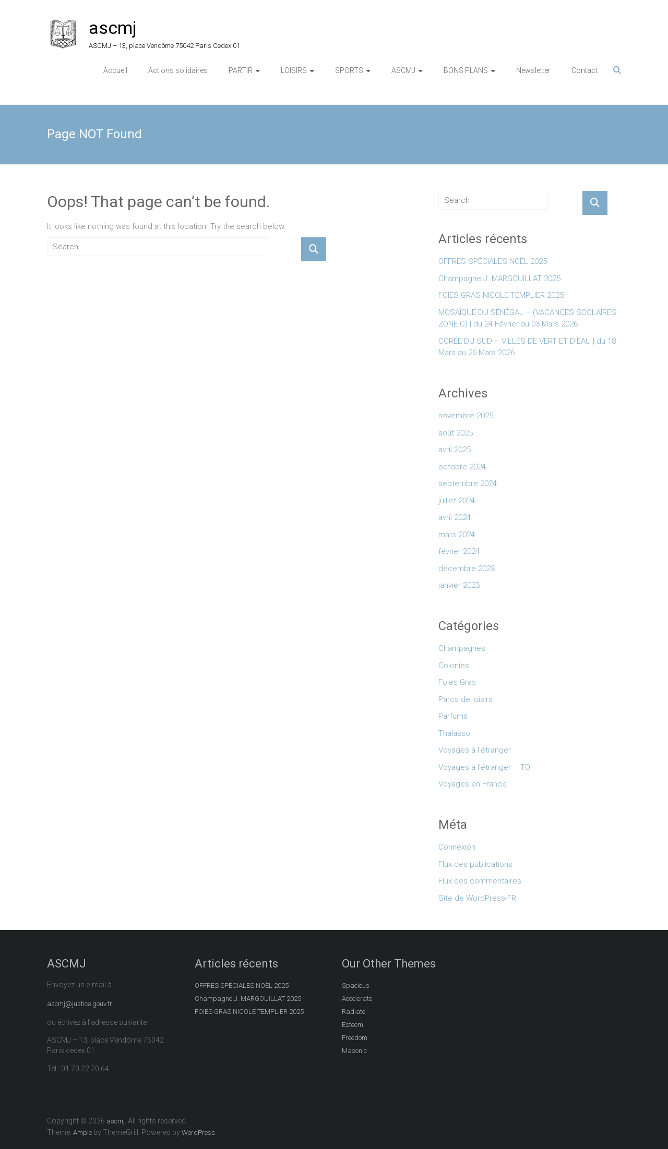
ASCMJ (403, 70)
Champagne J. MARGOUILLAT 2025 (499, 278)
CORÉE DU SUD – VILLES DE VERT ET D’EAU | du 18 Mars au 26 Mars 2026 (527, 347)
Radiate (353, 1011)
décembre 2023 (466, 568)
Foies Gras (457, 682)
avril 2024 (454, 517)
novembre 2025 (465, 415)
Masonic (354, 1051)
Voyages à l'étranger (474, 750)
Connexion (456, 847)
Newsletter (533, 70)
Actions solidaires (178, 70)
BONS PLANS (466, 70)
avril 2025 (454, 449)
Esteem (352, 1025)
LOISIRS (294, 70)
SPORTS (349, 70)
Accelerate (357, 998)
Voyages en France (472, 784)
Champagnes (461, 648)
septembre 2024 (467, 483)
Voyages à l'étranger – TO (484, 767)
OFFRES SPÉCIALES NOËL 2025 (492, 261)
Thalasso (454, 733)
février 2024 (459, 551)
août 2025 (455, 433)
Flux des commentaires (479, 881)
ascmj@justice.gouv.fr (79, 1004)
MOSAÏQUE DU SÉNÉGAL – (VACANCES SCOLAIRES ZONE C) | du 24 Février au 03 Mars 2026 (527, 318)
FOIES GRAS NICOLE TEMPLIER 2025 (501, 295)
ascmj (113, 27)
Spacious (355, 985)
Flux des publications (475, 864)
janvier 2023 (459, 585)
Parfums (453, 716)
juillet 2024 (456, 500)
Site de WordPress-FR (477, 898)
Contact (584, 70)
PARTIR (241, 70)
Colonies (453, 665)
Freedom (354, 1038)
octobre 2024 (462, 466)
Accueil (115, 70)
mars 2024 (456, 534)
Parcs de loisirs (465, 699)
